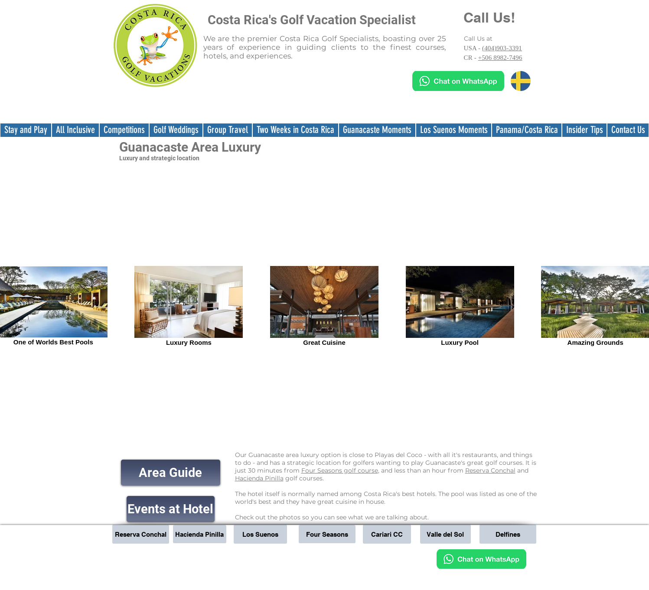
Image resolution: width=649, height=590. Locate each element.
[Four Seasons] (327, 534)
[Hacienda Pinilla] (199, 534)
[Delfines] (507, 534)
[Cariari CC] (387, 534)
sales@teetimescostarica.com (365, 554)
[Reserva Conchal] (140, 534)
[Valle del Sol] (445, 534)
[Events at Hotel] (171, 509)
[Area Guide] (170, 473)
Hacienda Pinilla (259, 478)
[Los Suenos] (260, 534)
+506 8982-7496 (500, 57)
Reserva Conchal (490, 470)
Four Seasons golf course (339, 470)
